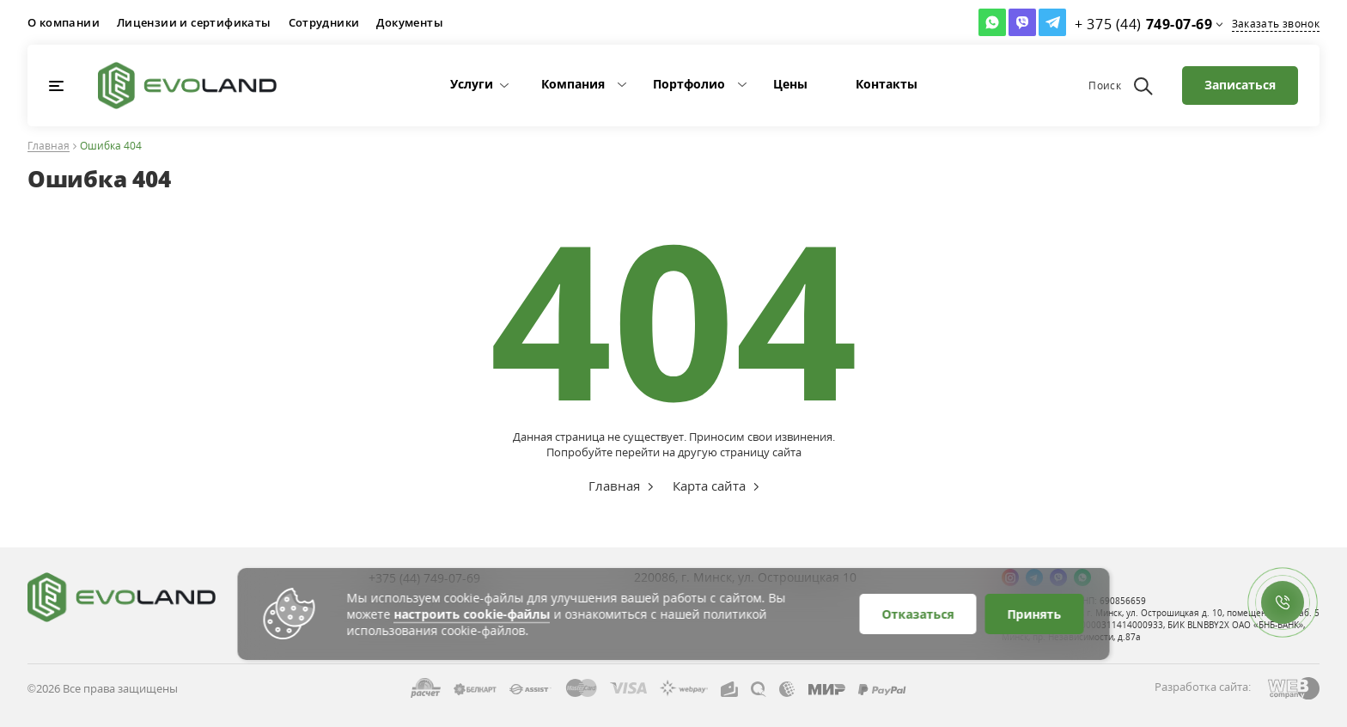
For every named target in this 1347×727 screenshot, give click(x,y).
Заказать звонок (1276, 23)
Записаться (1240, 84)
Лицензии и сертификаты (194, 22)
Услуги (471, 84)
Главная (48, 146)
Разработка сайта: (1203, 686)
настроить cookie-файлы (472, 614)
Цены (790, 84)
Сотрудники (324, 22)
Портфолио (689, 84)
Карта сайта (709, 485)
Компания (573, 84)
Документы (409, 22)
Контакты (886, 84)
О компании (63, 22)
